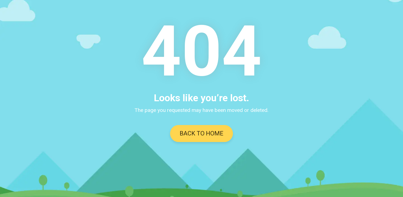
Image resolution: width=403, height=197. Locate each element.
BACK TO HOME (201, 133)
